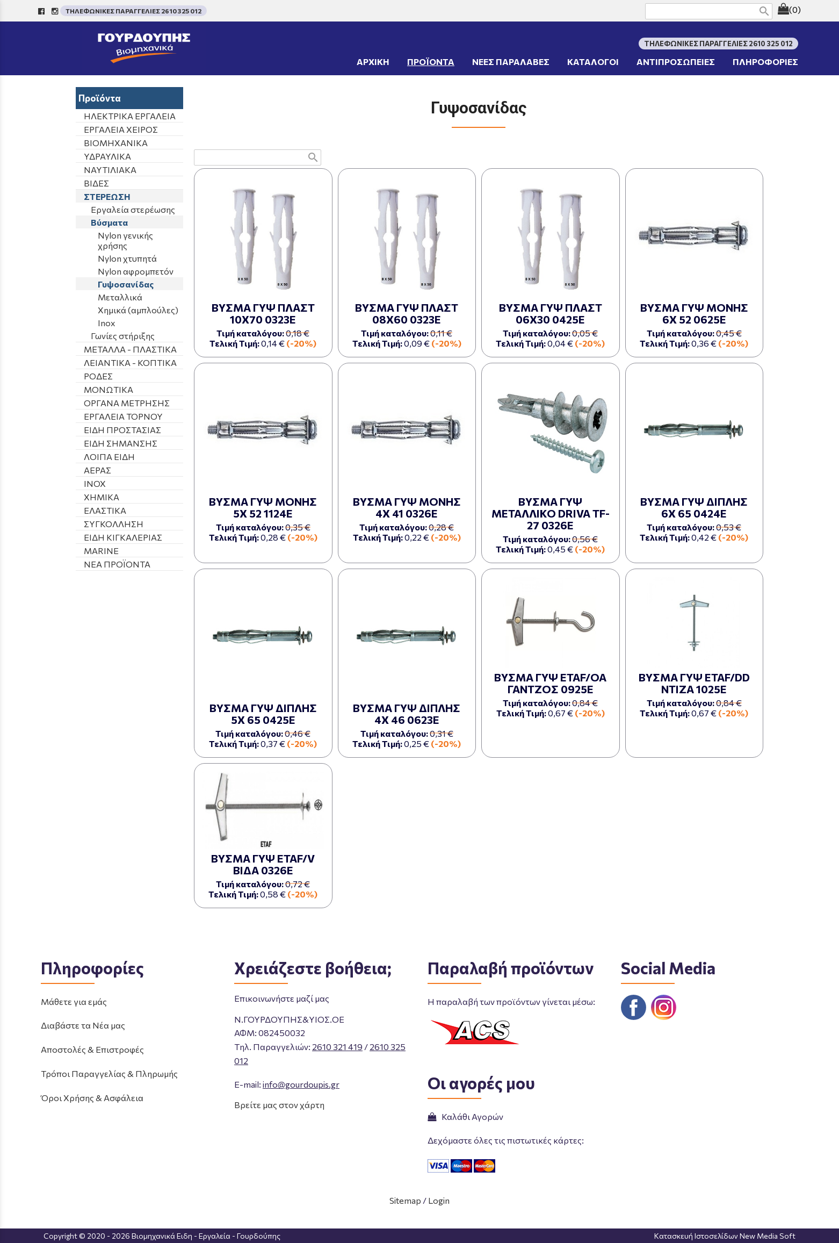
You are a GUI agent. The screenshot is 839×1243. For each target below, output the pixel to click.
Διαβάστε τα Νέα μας (83, 1025)
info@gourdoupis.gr (301, 1084)
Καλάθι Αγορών (465, 1116)
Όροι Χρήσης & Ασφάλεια (92, 1098)
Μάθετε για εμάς (74, 1001)
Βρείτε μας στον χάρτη (279, 1105)
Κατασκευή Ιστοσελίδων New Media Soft (724, 1235)
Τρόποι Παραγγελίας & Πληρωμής (109, 1073)
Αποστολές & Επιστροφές (92, 1049)
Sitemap (405, 1200)
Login (439, 1200)
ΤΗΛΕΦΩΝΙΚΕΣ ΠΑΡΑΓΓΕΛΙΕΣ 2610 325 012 (133, 11)
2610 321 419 (337, 1046)
